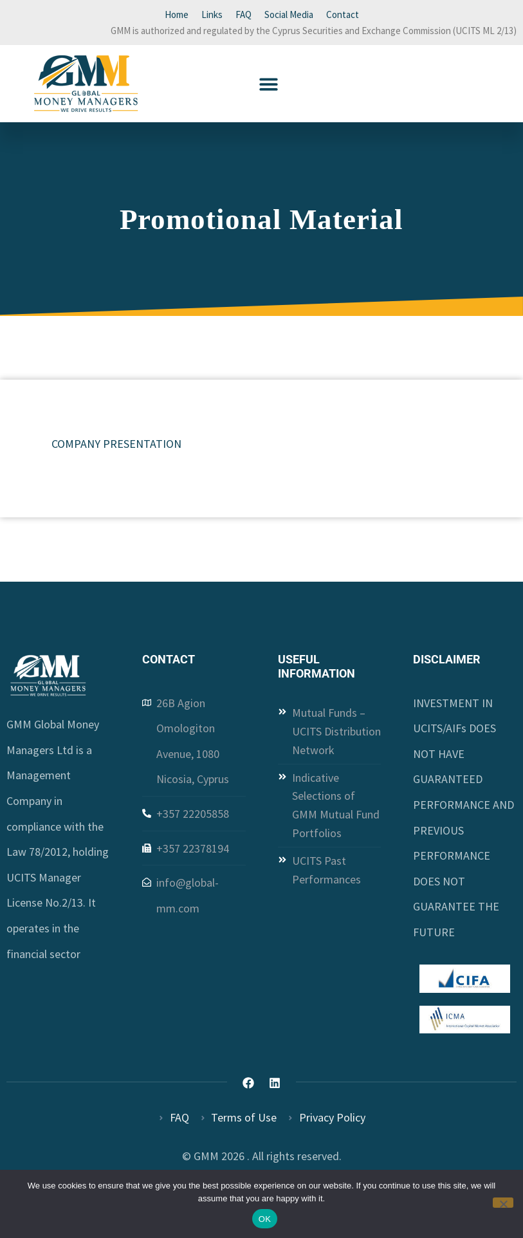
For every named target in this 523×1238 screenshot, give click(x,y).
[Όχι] (503, 1202)
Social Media (288, 14)
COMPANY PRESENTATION (116, 443)
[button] (268, 84)
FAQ (243, 14)
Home (176, 14)
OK (265, 1219)
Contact (342, 14)
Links (212, 14)
